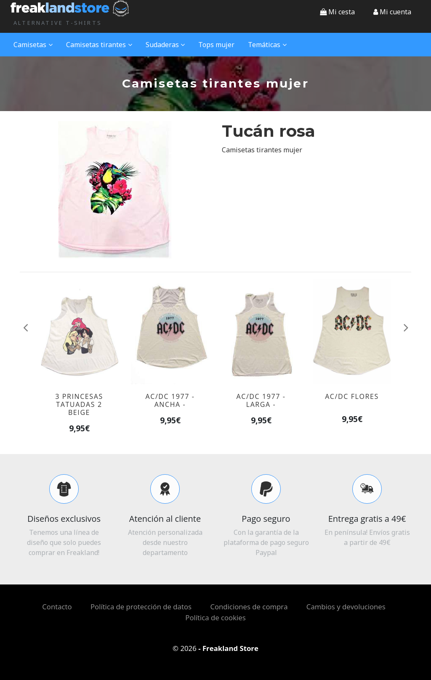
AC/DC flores (352, 396)
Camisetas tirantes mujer (262, 149)
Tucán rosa (268, 131)
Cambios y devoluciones (346, 606)
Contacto (57, 606)
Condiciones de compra (248, 606)
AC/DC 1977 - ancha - (169, 400)
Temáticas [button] (267, 44)
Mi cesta (337, 11)
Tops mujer (216, 44)
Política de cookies (215, 617)
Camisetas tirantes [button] (99, 44)
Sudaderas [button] (165, 44)
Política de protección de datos (141, 606)
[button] (392, 11)
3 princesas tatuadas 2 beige (79, 404)
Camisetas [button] (33, 44)
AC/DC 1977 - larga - (260, 400)
